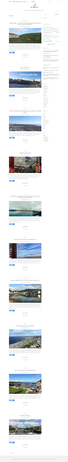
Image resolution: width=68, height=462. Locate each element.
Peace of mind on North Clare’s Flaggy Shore (25, 239)
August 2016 (45, 104)
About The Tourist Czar (17, 1)
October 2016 (45, 101)
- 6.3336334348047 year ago (47, 32)
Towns (44, 128)
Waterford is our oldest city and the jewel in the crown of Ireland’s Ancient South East (25, 196)
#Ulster (55, 37)
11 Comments (25, 228)
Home (10, 1)
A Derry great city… (25, 68)
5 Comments (25, 447)
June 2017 (44, 93)
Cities (25, 65)
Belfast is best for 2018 (25, 153)
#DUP (44, 37)
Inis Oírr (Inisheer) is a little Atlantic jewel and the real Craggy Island (25, 111)
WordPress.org (45, 140)
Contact (24, 1)
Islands (25, 108)
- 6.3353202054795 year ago (47, 41)
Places (29, 1)
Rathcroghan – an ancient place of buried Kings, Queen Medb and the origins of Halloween (25, 23)
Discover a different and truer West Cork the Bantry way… (25, 280)
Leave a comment (25, 57)
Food (44, 119)
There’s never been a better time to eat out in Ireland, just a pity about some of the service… (51, 75)
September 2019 (45, 86)
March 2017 (45, 95)
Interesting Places (25, 20)
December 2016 (45, 99)
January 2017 (45, 97)
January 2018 (45, 91)
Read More (25, 183)
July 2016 (44, 106)
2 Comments (25, 142)
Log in (44, 135)
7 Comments (25, 359)
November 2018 (45, 88)
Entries (45, 137)
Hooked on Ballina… (25, 415)
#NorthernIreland (50, 37)
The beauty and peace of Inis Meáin (25, 326)
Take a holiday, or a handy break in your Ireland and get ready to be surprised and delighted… (50, 60)
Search (57, 14)
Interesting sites (46, 122)
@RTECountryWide (47, 31)
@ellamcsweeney (47, 28)
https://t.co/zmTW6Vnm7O (47, 40)
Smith (44, 72)
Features (33, 1)
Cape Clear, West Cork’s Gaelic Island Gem (25, 370)
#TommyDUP (57, 36)
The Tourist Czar (46, 27)
